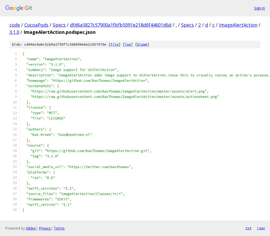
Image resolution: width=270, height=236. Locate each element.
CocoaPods (36, 25)
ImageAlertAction (238, 25)
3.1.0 (14, 32)
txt (248, 228)
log (128, 44)
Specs (59, 25)
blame (142, 44)
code (14, 25)
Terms (59, 228)
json (261, 228)
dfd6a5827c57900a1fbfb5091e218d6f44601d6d (120, 25)
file (114, 44)
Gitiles (31, 228)
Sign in (259, 8)
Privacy (45, 228)
